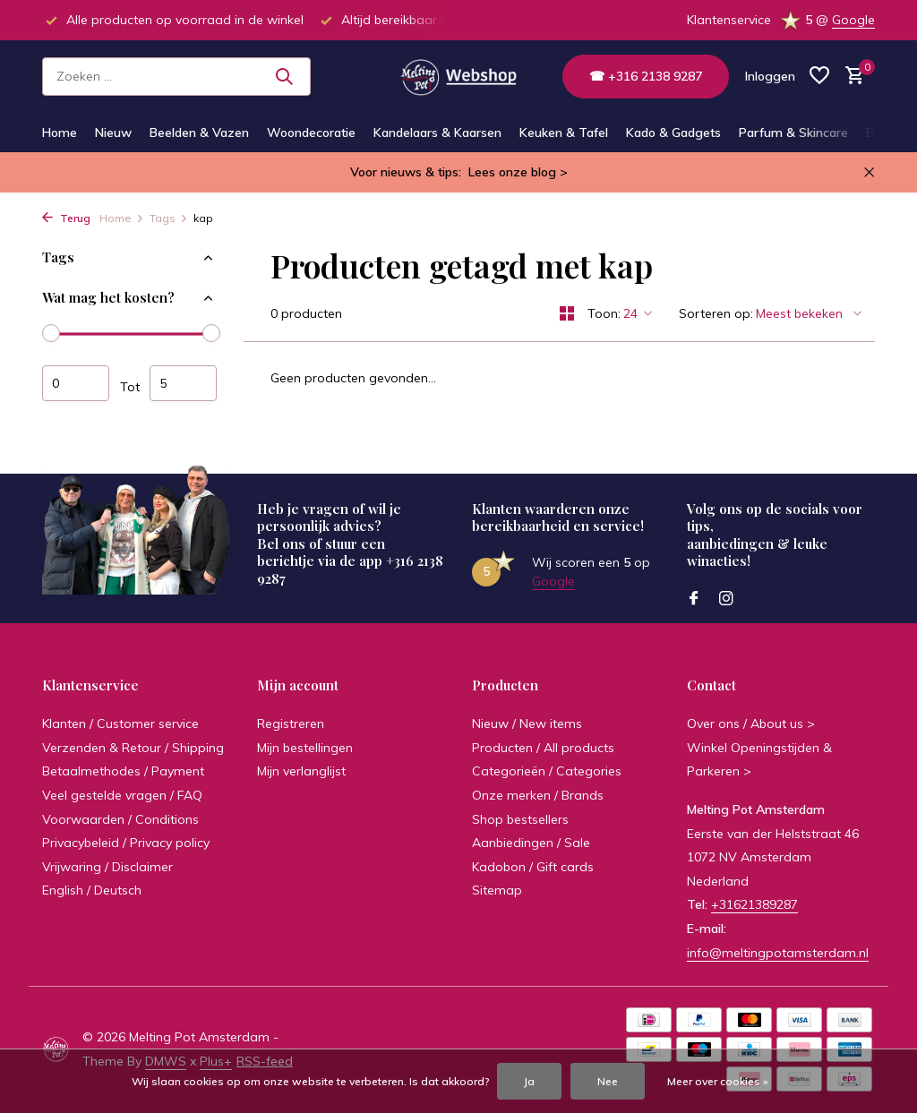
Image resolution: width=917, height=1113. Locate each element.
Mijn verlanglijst (301, 771)
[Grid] (567, 313)
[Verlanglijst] (819, 76)
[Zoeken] (176, 76)
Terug (66, 218)
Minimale (75, 383)
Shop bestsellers (520, 819)
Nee (607, 1081)
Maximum (183, 383)
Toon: (604, 313)
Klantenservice (729, 20)
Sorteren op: (716, 313)
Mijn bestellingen (305, 748)
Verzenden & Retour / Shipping (133, 748)
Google (853, 20)
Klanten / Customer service (120, 723)
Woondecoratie (311, 132)
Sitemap (497, 890)
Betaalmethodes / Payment (123, 771)
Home (59, 132)
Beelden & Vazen (199, 132)
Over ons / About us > (751, 723)
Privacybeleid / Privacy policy (126, 843)
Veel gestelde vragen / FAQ (122, 795)
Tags (169, 218)
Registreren (290, 723)
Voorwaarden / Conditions (120, 819)
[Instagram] (726, 599)
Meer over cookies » (717, 1081)
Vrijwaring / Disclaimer (107, 867)
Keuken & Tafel (563, 132)
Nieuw (113, 132)
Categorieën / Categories (546, 771)
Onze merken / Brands (538, 795)
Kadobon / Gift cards (533, 867)
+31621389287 (754, 904)
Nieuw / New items (527, 723)
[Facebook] (694, 599)
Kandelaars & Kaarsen (437, 132)
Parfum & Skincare (793, 132)
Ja (529, 1081)
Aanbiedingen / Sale (531, 843)
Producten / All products (543, 748)
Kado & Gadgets (673, 132)
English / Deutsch (91, 890)
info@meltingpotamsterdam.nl (778, 953)
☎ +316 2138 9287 (645, 76)
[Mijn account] (770, 76)
